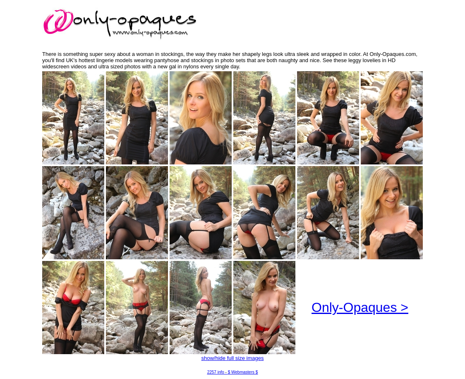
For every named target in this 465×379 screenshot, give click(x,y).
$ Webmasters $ (243, 372)
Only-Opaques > (360, 307)
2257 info (215, 372)
